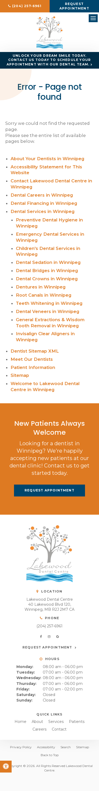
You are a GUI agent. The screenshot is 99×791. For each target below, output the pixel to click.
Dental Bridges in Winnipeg (47, 270)
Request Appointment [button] (74, 6)
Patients (76, 721)
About (37, 721)
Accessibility (46, 747)
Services (56, 721)
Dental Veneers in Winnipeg (47, 311)
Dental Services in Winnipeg (42, 211)
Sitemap (20, 375)
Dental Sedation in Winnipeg (48, 262)
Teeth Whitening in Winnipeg (49, 303)
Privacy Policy (21, 747)
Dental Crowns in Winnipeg (47, 278)
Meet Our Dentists (32, 359)
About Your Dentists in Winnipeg (47, 158)
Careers (39, 729)
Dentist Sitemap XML (35, 351)
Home (20, 721)
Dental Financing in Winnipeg (44, 203)
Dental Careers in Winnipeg (42, 195)
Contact (59, 729)
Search (65, 747)
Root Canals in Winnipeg (43, 295)
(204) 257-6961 (49, 626)
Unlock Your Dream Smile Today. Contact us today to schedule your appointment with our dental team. (49, 60)
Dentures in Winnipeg (40, 287)
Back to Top (50, 755)
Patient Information (33, 367)
